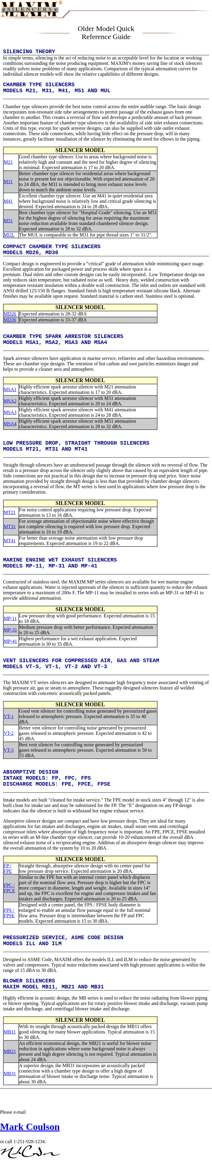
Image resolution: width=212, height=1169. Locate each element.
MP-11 (10, 618)
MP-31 (10, 629)
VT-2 (9, 733)
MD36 (10, 319)
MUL (9, 234)
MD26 (10, 313)
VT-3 (9, 750)
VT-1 (9, 716)
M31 (8, 181)
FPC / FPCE (9, 888)
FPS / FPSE (9, 913)
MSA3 (10, 412)
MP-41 (10, 641)
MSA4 (10, 423)
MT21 (10, 512)
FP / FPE (8, 868)
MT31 (10, 526)
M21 (8, 162)
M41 (8, 201)
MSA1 (10, 389)
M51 (8, 220)
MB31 (10, 1073)
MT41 (10, 540)
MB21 (10, 1051)
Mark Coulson (30, 1126)
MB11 (10, 1031)
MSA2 (10, 400)
